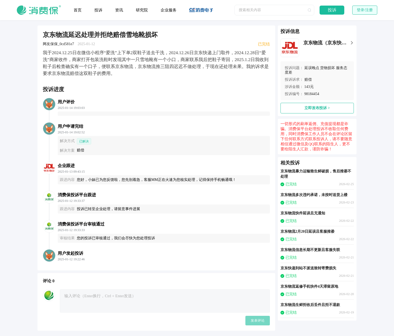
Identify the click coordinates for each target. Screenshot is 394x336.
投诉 (98, 10)
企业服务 (169, 10)
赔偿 (308, 80)
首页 (78, 10)
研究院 (142, 10)
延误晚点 (311, 68)
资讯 (119, 10)
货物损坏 (327, 68)
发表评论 (258, 320)
